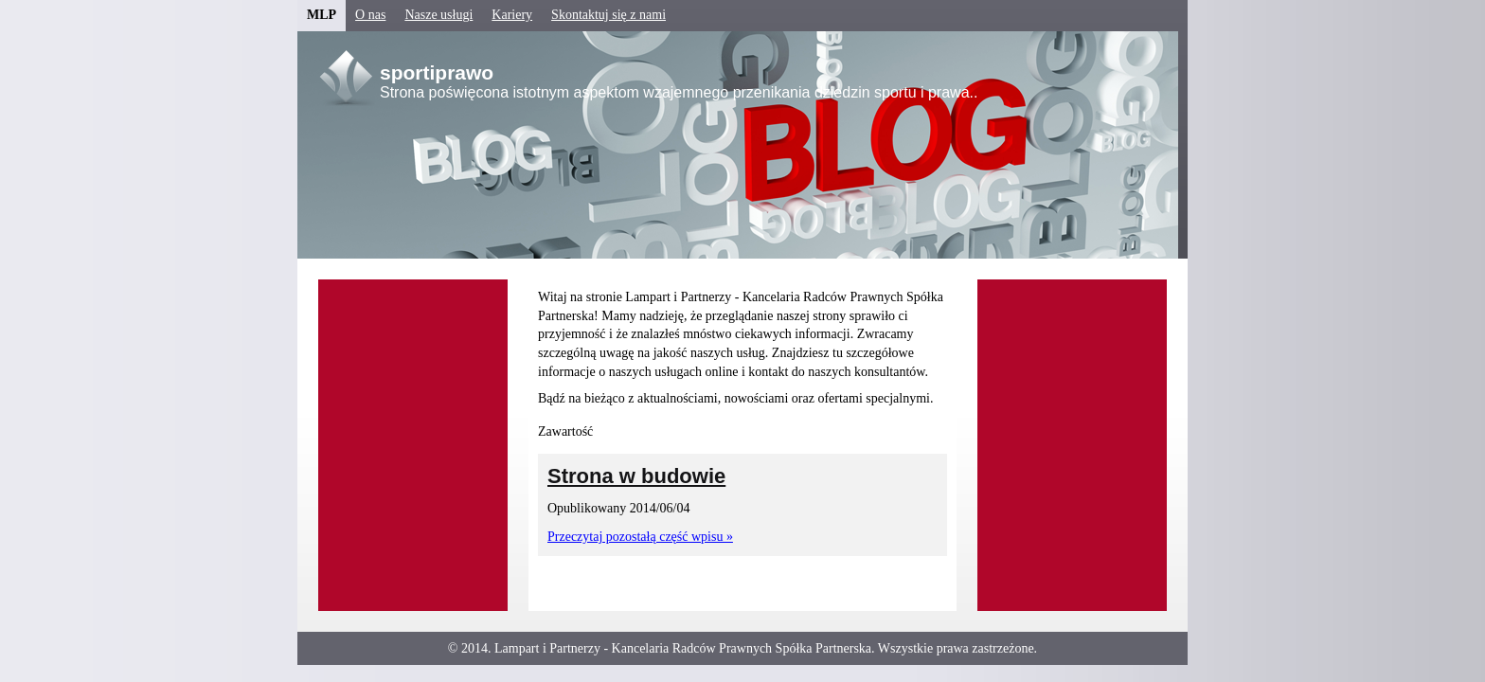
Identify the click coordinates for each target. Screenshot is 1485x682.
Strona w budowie (636, 476)
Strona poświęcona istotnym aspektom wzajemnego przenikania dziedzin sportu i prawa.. (678, 92)
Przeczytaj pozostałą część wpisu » (640, 536)
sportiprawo (436, 72)
